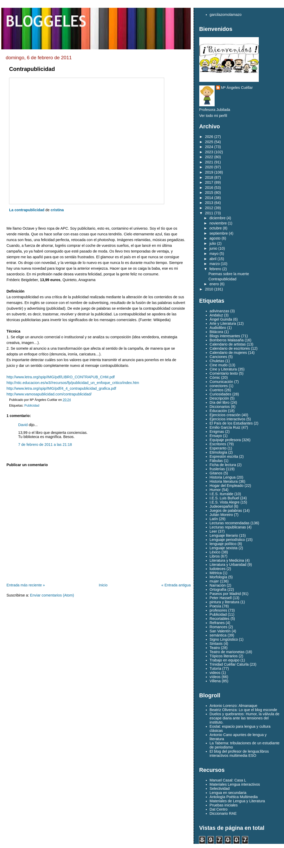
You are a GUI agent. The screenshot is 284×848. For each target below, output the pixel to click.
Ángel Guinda (221, 319)
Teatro (215, 648)
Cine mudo (219, 365)
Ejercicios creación (225, 415)
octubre (215, 228)
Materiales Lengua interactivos (235, 784)
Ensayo (216, 436)
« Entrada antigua (176, 585)
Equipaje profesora (225, 440)
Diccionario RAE (223, 813)
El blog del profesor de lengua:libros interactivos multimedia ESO (239, 753)
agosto (215, 238)
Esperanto (218, 448)
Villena (215, 681)
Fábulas (216, 461)
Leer (213, 531)
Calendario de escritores (230, 348)
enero (214, 284)
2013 (209, 203)
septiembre (218, 233)
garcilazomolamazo (226, 14)
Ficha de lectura (223, 465)
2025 (209, 142)
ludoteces (218, 569)
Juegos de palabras (226, 510)
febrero (215, 269)
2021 (209, 162)
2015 (209, 192)
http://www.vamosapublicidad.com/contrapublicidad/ (48, 394)
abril (212, 259)
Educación (218, 411)
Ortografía (218, 589)
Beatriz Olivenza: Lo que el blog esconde (243, 710)
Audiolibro (218, 328)
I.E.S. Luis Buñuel (224, 498)
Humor (215, 490)
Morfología (218, 577)
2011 (209, 213)
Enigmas (217, 431)
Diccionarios (220, 407)
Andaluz (216, 315)
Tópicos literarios (224, 656)
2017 (209, 182)
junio (213, 248)
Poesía (215, 606)
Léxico (215, 552)
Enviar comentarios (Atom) (52, 595)
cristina (57, 210)
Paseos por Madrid (225, 594)
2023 (209, 152)
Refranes (217, 623)
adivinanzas (219, 311)
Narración (218, 585)
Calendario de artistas (228, 344)
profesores (218, 610)
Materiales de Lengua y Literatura (237, 801)
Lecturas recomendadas (229, 523)
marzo (214, 264)
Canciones (218, 357)
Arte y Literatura (223, 323)
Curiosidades (220, 394)
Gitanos (216, 473)
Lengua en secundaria (228, 793)
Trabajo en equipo (225, 660)
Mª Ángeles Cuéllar (237, 87)
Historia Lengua (223, 477)
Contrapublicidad (32, 69)
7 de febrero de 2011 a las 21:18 (45, 444)
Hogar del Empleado (226, 485)
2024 (209, 147)
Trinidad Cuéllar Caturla (229, 664)
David (23, 425)
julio (212, 243)
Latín (214, 519)
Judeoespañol (221, 506)
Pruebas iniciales (224, 805)
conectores (219, 386)
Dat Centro (219, 809)
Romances (218, 627)
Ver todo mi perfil (213, 116)
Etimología (218, 452)
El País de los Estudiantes (231, 423)
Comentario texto (224, 373)
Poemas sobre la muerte (228, 274)
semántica (218, 635)
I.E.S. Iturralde (221, 494)
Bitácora (216, 332)
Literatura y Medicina (227, 560)
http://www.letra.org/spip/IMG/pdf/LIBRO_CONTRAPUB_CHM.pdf (60, 377)
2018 (209, 177)
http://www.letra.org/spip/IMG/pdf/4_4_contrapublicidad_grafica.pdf (61, 388)
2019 (209, 172)
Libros (215, 556)
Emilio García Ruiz (225, 427)
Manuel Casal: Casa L (228, 780)
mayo (214, 253)
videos (215, 673)
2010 (209, 289)
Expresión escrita (224, 456)
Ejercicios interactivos (227, 419)
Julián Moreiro (221, 515)
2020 (209, 167)
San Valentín (220, 631)
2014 (209, 198)
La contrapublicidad (26, 210)
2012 (209, 208)
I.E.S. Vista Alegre (225, 502)
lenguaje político (223, 544)
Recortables (219, 619)
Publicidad (31, 405)
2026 (209, 137)
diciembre (217, 218)
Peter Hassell (221, 598)
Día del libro (219, 402)
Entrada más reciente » (25, 585)
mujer (214, 581)
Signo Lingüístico (224, 639)
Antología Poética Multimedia (234, 797)
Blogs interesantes (225, 336)
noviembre (218, 223)
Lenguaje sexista (223, 548)
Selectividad (220, 788)
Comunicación (221, 382)
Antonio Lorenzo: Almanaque (233, 706)
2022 (209, 157)
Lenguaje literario (224, 535)
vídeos (215, 677)
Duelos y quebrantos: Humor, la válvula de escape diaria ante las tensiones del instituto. (245, 718)
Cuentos (216, 390)
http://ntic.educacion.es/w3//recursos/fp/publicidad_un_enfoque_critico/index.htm (72, 383)
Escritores (218, 444)
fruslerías (217, 469)
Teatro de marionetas (227, 652)
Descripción (219, 398)
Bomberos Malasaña (227, 340)
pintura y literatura (224, 602)
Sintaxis (216, 643)
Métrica (216, 573)
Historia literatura (224, 481)
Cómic (215, 377)
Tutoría (215, 668)
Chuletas (217, 361)
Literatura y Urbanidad (228, 564)
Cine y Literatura (223, 369)
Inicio (103, 585)
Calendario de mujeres (228, 352)
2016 (209, 188)
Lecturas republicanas (228, 527)
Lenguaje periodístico (227, 540)
